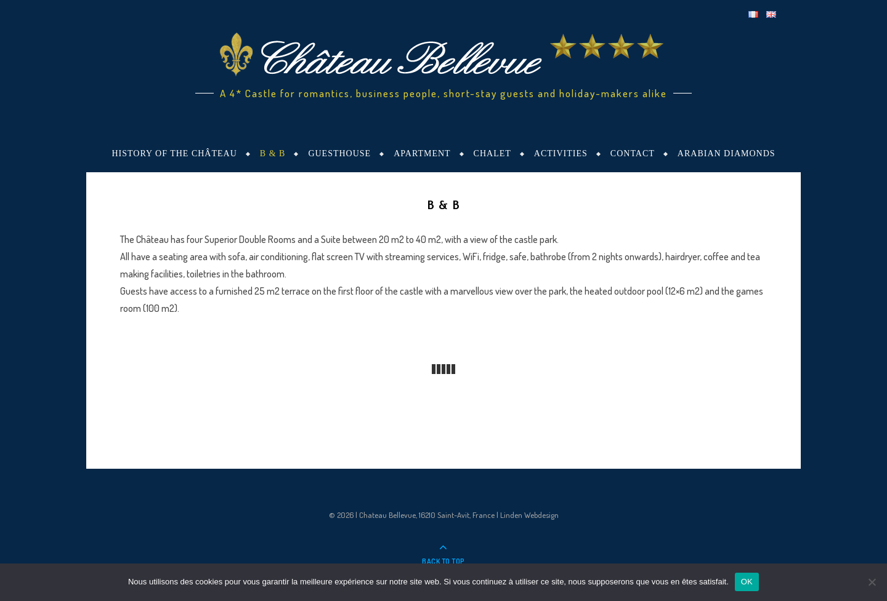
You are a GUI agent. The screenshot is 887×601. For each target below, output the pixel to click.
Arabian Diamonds (727, 153)
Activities (561, 153)
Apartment (422, 153)
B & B (273, 153)
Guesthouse (339, 153)
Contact (632, 153)
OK (747, 581)
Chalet (492, 153)
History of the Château (174, 153)
